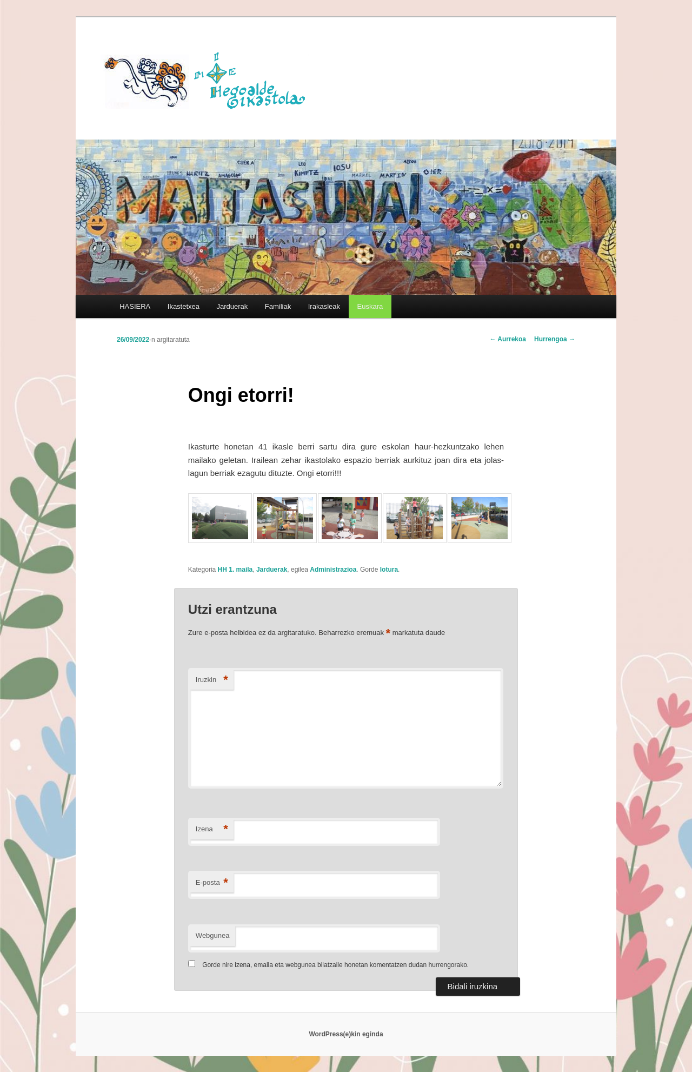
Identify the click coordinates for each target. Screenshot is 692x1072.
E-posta (212, 883)
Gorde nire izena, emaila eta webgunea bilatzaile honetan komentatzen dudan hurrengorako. (335, 965)
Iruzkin (212, 680)
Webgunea (213, 935)
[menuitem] (370, 306)
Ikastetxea (183, 306)
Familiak (278, 306)
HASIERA (134, 306)
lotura (389, 569)
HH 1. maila (235, 569)
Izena (212, 829)
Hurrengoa (554, 339)
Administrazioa (333, 569)
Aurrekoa (507, 339)
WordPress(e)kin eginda (346, 1034)
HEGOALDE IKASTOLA (209, 79)
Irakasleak (324, 306)
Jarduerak (232, 306)
